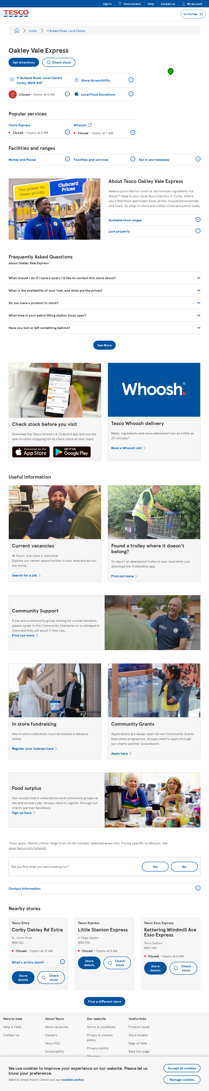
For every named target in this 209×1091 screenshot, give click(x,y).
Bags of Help (138, 1043)
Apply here (119, 753)
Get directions (22, 61)
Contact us (168, 4)
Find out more (122, 576)
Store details (23, 977)
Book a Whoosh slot (126, 447)
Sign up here (21, 812)
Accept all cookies (182, 1068)
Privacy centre (97, 1048)
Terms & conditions (101, 1026)
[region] (170, 75)
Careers (51, 1035)
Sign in (107, 4)
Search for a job (24, 575)
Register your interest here (32, 748)
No (178, 865)
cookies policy (72, 1079)
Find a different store (104, 1001)
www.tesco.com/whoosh (27, 848)
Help (151, 4)
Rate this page (139, 1051)
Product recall (139, 1026)
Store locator (129, 4)
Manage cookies (182, 1079)
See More (104, 345)
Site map (93, 1056)
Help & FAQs (12, 1026)
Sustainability (54, 1051)
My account (192, 4)
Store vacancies (57, 1026)
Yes (155, 866)
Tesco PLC (52, 1043)
